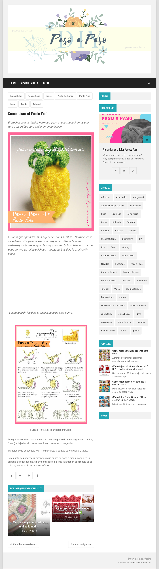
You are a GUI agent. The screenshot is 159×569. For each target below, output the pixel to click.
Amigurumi (138, 197)
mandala (141, 322)
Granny (125, 247)
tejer (12, 104)
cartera (122, 297)
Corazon (105, 230)
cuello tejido (106, 314)
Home (13, 83)
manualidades (108, 330)
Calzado (131, 222)
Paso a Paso (34, 96)
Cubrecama (127, 239)
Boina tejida (132, 214)
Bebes (46, 83)
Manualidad (16, 96)
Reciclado (126, 280)
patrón (124, 330)
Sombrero (142, 280)
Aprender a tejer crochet (112, 205)
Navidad (105, 264)
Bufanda (116, 222)
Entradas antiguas (81, 544)
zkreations (135, 563)
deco (139, 314)
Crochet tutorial (108, 239)
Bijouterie (116, 214)
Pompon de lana (131, 272)
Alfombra (105, 197)
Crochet (133, 230)
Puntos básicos (108, 280)
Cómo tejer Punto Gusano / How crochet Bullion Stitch (129, 398)
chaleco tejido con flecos (113, 305)
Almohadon (121, 197)
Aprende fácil (29, 83)
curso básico (124, 314)
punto (49, 96)
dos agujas (106, 322)
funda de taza (124, 322)
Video (117, 289)
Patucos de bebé (109, 272)
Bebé (103, 214)
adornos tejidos (133, 289)
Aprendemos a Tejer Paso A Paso (120, 149)
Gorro (113, 247)
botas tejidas (107, 297)
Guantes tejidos (108, 255)
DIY (140, 239)
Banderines (135, 205)
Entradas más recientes (23, 544)
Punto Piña (84, 96)
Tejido (24, 104)
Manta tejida (128, 255)
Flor (103, 247)
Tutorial (37, 104)
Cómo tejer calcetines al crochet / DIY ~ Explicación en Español (130, 367)
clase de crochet (138, 305)
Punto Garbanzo (65, 96)
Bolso (104, 222)
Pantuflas (120, 264)
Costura (119, 230)
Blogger (147, 563)
